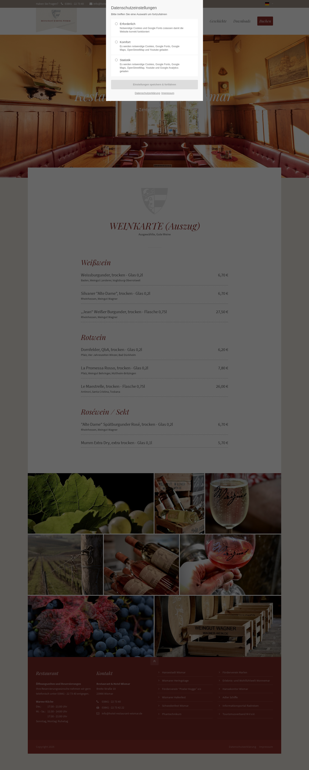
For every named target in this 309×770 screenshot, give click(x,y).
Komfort (153, 46)
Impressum (167, 93)
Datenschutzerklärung (147, 93)
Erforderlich (153, 28)
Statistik (153, 65)
